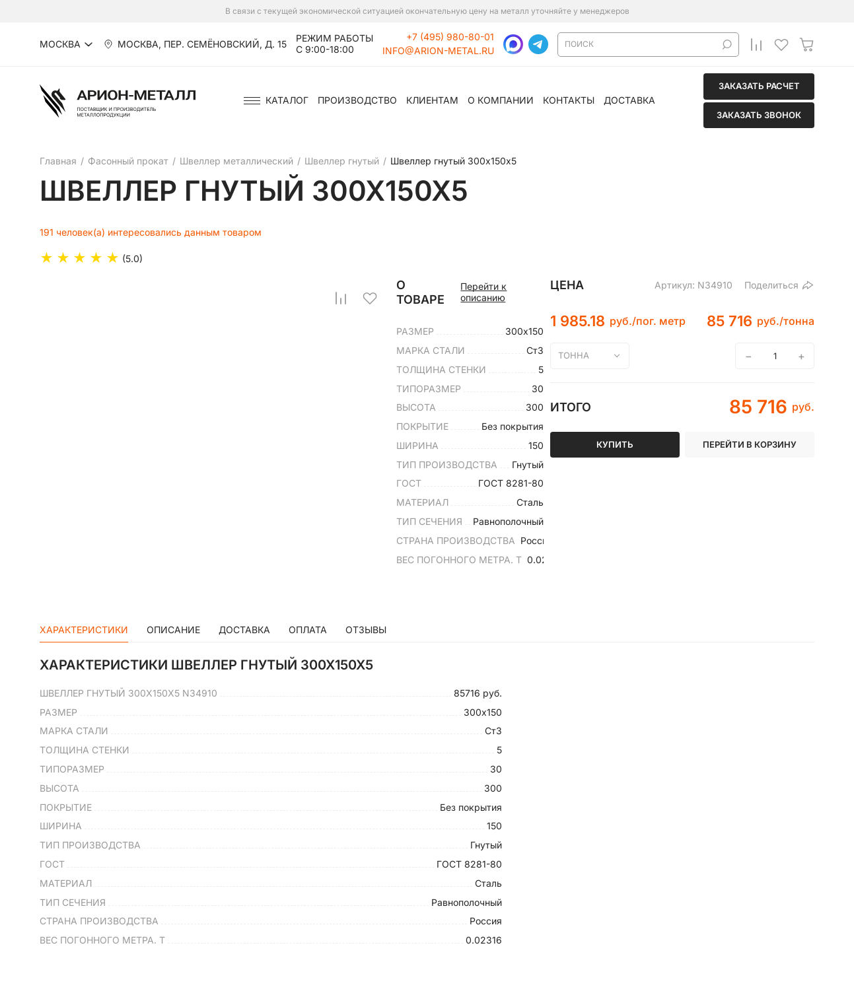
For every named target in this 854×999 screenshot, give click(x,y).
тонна (573, 355)
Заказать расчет (759, 86)
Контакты (568, 100)
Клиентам (432, 100)
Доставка (629, 100)
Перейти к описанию (483, 292)
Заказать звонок (759, 115)
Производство (357, 100)
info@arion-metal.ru (438, 51)
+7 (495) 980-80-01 (450, 37)
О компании (501, 100)
